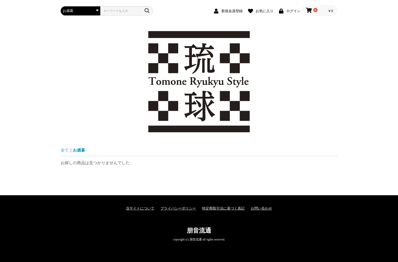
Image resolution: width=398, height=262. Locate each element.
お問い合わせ (261, 208)
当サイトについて (140, 208)
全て (65, 150)
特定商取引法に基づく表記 (223, 208)
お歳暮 (79, 150)
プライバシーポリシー (178, 208)
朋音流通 (199, 230)
